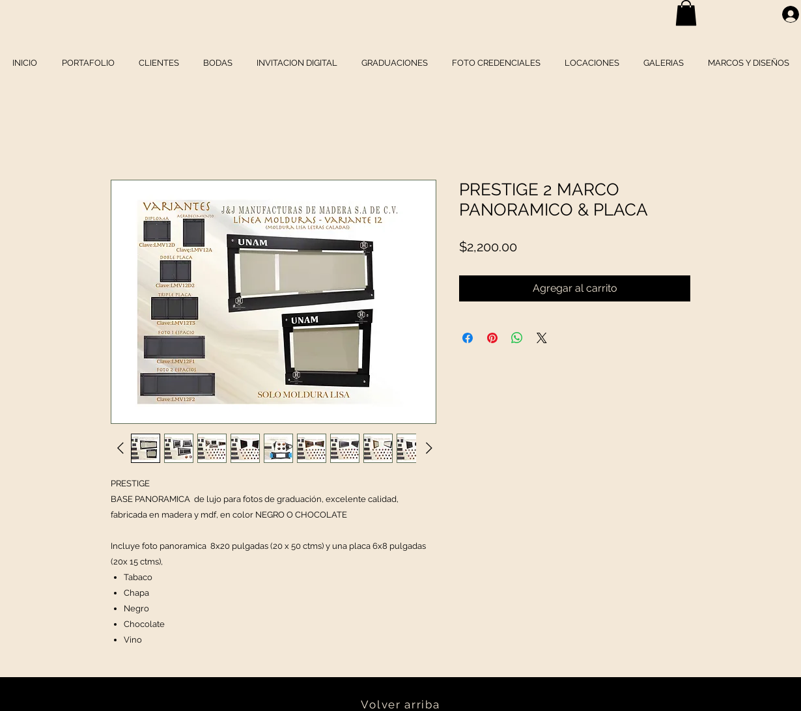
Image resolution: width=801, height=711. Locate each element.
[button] (686, 12)
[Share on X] (542, 338)
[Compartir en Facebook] (467, 338)
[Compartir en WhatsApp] (517, 338)
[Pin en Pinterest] (492, 338)
